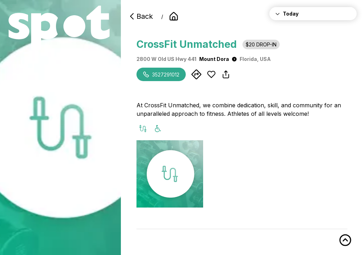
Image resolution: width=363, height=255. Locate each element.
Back (140, 16)
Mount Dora (218, 59)
